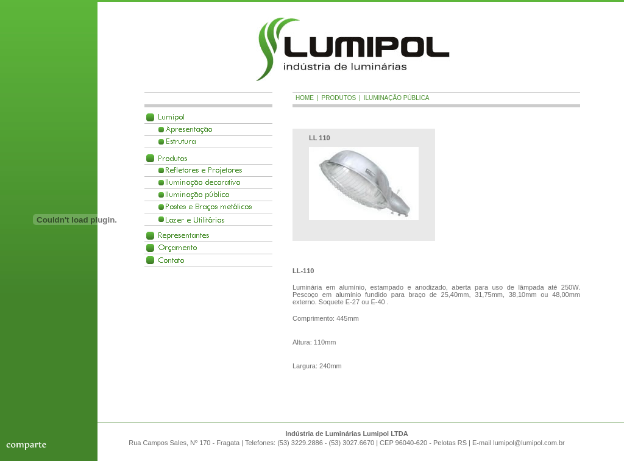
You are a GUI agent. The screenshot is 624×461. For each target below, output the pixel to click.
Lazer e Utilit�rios (195, 219)
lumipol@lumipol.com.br (529, 442)
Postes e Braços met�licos (209, 207)
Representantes (183, 235)
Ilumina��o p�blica (197, 195)
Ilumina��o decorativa (203, 182)
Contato (171, 260)
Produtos (172, 158)
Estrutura (181, 142)
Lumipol (171, 117)
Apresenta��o (189, 129)
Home (305, 98)
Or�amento (177, 248)
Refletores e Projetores (204, 170)
